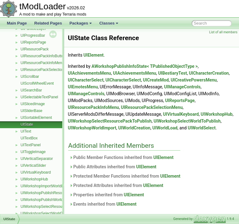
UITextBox (29, 138)
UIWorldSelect (133, 134)
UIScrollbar (30, 76)
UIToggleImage (33, 152)
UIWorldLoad (96, 134)
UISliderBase (31, 111)
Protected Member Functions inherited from (140, 182)
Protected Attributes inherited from (132, 192)
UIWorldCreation (219, 127)
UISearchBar (31, 90)
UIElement (109, 55)
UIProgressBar (33, 35)
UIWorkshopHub (34, 179)
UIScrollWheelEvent (37, 83)
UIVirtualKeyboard (36, 172)
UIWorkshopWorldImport (176, 127)
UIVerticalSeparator (37, 158)
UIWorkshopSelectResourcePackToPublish (56, 206)
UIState (27, 124)
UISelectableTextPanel (39, 97)
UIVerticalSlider (33, 165)
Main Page (17, 23)
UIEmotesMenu (146, 86)
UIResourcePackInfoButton (43, 56)
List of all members (223, 32)
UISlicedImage (33, 104)
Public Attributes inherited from (128, 173)
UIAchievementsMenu (105, 73)
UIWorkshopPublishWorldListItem (48, 200)
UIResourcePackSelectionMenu (47, 70)
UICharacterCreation (103, 79)
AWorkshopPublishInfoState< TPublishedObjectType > (160, 66)
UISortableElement (36, 117)
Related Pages (48, 23)
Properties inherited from (122, 201)
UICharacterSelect (143, 79)
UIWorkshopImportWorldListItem (47, 186)
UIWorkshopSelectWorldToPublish (49, 213)
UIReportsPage (33, 42)
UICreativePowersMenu (106, 86)
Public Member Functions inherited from (137, 164)
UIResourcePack (35, 49)
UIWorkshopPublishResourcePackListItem (56, 193)
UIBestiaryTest (188, 73)
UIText (26, 131)
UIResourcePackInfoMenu (42, 63)
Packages (80, 23)
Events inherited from (118, 210)
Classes (108, 23)
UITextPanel (31, 145)
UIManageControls (101, 93)
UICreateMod (213, 79)
